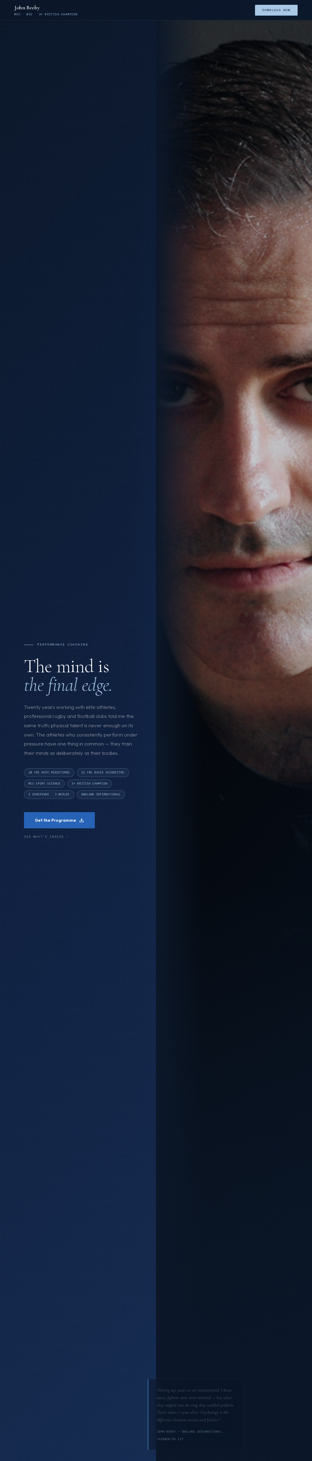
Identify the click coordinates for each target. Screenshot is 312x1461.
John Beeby (27, 7)
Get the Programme (59, 821)
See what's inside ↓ (46, 837)
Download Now (276, 10)
